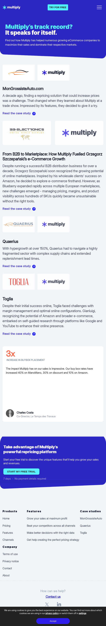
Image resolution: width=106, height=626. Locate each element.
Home (6, 518)
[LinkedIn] (59, 606)
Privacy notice (11, 561)
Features (8, 532)
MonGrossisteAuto (91, 518)
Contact (7, 568)
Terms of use (10, 554)
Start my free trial (21, 471)
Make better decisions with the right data (50, 532)
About (6, 575)
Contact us (53, 596)
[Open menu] (99, 7)
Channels (8, 539)
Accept (53, 621)
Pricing (6, 525)
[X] (47, 606)
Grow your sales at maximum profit (47, 518)
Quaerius (85, 525)
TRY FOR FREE (57, 7)
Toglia (83, 532)
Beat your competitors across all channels (51, 525)
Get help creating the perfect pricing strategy (53, 539)
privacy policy (52, 613)
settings (82, 613)
